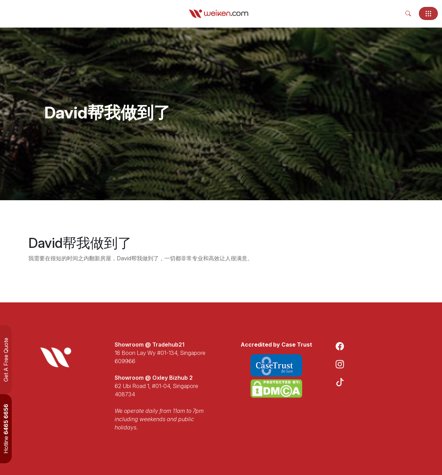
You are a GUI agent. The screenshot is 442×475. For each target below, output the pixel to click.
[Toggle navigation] (428, 13)
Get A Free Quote (5, 360)
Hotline (5, 429)
